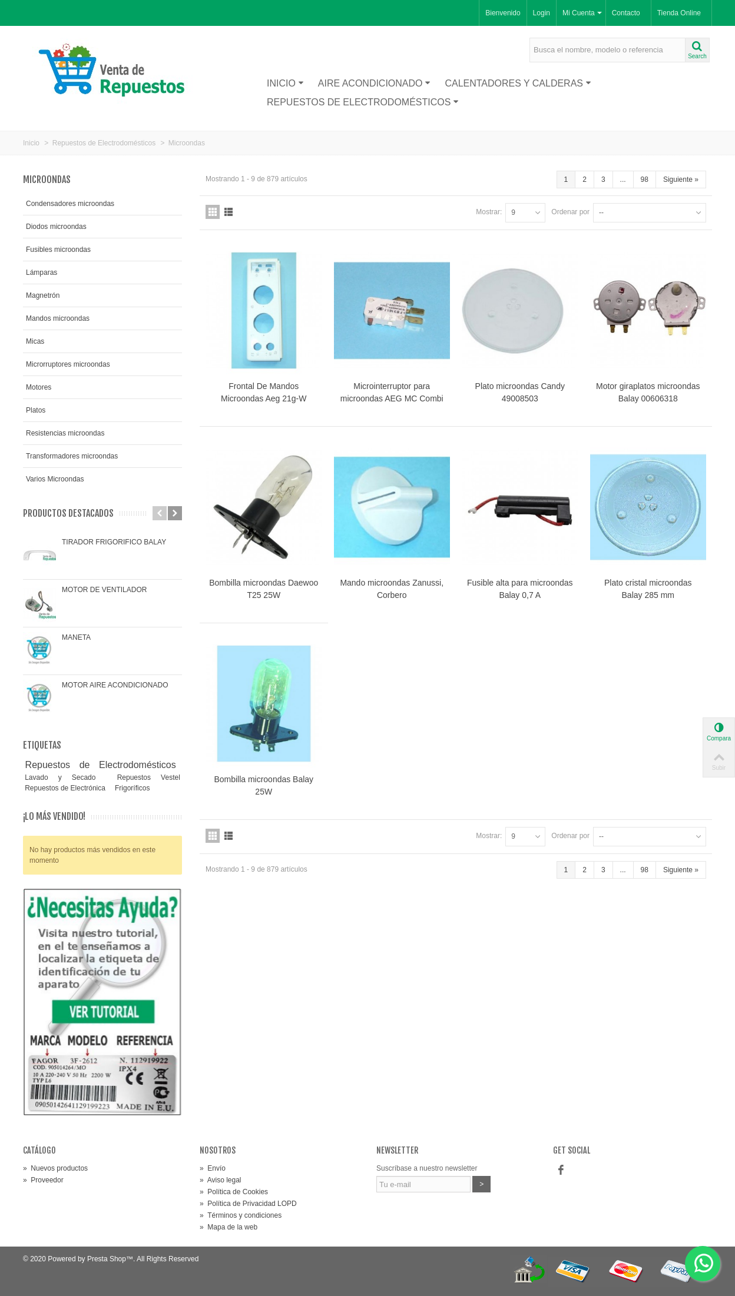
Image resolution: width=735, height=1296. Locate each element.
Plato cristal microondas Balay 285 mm (647, 589)
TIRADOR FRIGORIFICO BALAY (114, 542)
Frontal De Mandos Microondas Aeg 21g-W (263, 392)
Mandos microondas (58, 318)
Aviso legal (220, 1180)
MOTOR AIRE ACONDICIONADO (115, 685)
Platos (35, 410)
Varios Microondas (55, 479)
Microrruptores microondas (68, 364)
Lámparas (41, 272)
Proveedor (43, 1180)
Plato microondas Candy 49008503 (520, 392)
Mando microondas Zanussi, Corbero (391, 589)
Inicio (285, 83)
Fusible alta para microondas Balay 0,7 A (520, 589)
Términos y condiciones (241, 1215)
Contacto (626, 13)
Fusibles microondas (58, 249)
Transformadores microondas (72, 456)
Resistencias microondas (65, 433)
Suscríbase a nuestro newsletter (426, 1168)
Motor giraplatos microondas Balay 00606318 (648, 392)
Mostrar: (489, 212)
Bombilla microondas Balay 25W (263, 785)
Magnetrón (42, 295)
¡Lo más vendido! (54, 816)
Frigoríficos (132, 788)
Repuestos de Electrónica (66, 788)
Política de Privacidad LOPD (248, 1203)
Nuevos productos (55, 1168)
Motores (38, 387)
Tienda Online (679, 13)
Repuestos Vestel (148, 777)
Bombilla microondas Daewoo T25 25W (263, 589)
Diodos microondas (56, 226)
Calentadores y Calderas (518, 83)
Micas (35, 341)
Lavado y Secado (65, 777)
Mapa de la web (228, 1227)
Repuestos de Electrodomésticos (363, 102)
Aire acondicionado (374, 83)
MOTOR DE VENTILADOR (104, 590)
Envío (213, 1168)
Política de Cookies (234, 1192)
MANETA (76, 637)
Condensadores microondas (70, 204)
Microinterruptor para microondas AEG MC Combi (391, 392)
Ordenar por (570, 212)
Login (541, 13)
